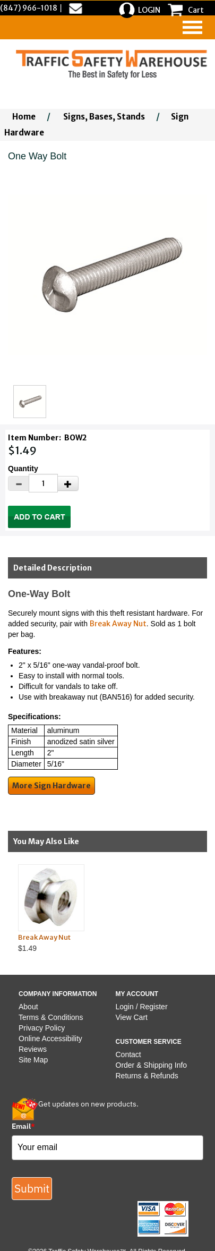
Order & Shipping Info (151, 1065)
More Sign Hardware (51, 785)
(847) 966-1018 (28, 8)
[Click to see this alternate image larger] (29, 401)
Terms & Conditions (51, 1017)
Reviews (33, 1049)
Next (205, 908)
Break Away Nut (118, 623)
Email (23, 1126)
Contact (128, 1054)
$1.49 (98, 908)
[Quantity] (43, 483)
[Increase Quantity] (68, 483)
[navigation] (192, 27)
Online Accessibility (50, 1038)
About (28, 1006)
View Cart (132, 1017)
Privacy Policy (42, 1028)
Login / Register (142, 1006)
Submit (31, 1188)
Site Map (33, 1060)
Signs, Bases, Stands (104, 117)
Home (24, 117)
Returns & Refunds (147, 1075)
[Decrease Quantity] (18, 483)
